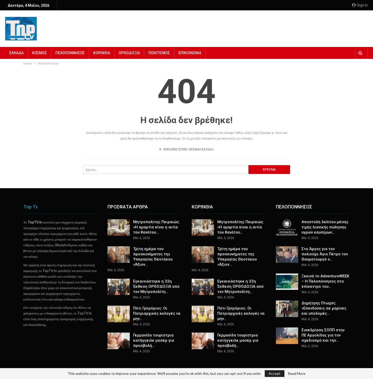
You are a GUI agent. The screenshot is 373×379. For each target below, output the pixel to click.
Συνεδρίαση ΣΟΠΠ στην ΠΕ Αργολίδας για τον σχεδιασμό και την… (323, 335)
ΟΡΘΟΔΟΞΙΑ (129, 53)
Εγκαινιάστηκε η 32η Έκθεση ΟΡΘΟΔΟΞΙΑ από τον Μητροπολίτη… (156, 286)
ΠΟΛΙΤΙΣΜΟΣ (159, 53)
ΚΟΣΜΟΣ (39, 53)
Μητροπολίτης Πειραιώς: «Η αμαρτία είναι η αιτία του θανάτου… (156, 227)
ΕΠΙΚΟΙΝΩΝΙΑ (189, 53)
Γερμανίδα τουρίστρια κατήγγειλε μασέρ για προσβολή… (153, 340)
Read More (296, 373)
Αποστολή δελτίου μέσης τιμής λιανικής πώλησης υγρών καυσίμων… (325, 227)
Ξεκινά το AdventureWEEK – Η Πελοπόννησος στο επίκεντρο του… (325, 281)
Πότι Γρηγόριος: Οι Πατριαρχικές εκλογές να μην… (156, 313)
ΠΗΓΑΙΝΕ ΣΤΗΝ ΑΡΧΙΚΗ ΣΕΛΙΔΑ (186, 149)
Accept (275, 373)
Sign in (360, 5)
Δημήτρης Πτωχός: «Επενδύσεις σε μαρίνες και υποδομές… (324, 308)
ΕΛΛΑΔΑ (16, 53)
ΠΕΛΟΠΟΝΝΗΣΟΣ (70, 53)
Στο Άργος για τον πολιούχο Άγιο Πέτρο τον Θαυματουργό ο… (325, 254)
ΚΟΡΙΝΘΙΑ (101, 53)
